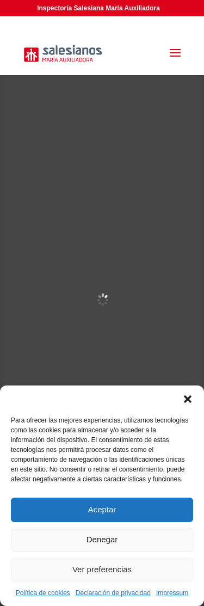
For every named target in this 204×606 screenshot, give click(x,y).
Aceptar (102, 509)
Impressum (172, 593)
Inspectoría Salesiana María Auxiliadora (98, 8)
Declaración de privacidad (113, 593)
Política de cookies (43, 593)
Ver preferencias (102, 569)
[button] (187, 399)
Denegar (102, 539)
